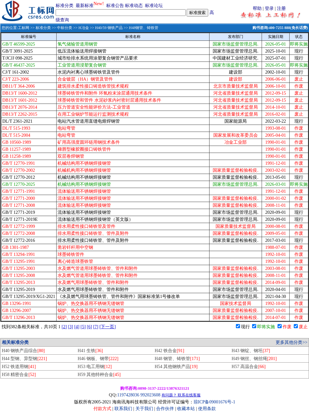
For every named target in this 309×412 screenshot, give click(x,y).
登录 (269, 8)
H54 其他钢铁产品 (175, 366)
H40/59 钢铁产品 (109, 27)
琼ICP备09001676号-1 (214, 402)
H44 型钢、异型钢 (24, 358)
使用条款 (207, 408)
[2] (64, 326)
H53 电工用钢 (95, 366)
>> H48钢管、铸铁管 (140, 27)
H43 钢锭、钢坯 (251, 350)
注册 (281, 8)
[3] (70, 326)
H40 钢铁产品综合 (23, 350)
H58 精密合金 (19, 374)
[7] (95, 326)
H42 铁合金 (169, 350)
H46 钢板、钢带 (98, 358)
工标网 (23, 27)
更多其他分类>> (291, 342)
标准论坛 (154, 5)
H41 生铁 (90, 350)
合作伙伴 (165, 408)
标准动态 (134, 5)
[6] (89, 326)
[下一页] (108, 326)
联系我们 (123, 408)
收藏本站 (186, 408)
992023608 (150, 395)
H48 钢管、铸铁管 (177, 358)
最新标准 (84, 5)
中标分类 (64, 27)
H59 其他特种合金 (99, 374)
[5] (83, 326)
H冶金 (84, 27)
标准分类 (64, 5)
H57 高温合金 (249, 366)
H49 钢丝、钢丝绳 (254, 358)
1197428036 (128, 395)
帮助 (257, 8)
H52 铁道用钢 (19, 366)
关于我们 (144, 408)
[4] (76, 326)
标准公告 (115, 5)
